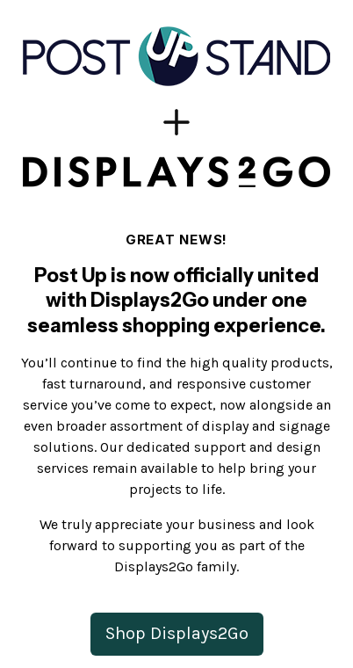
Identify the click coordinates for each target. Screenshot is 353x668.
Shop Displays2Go (177, 633)
